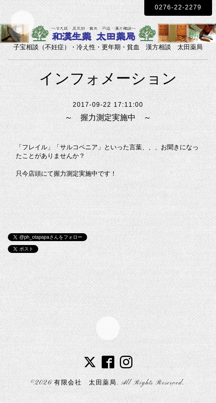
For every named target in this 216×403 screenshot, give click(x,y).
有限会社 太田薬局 (85, 383)
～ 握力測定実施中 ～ (108, 117)
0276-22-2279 (178, 7)
